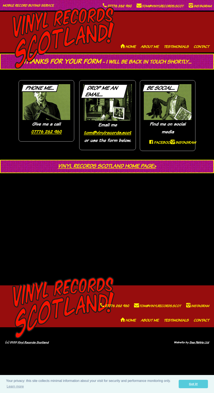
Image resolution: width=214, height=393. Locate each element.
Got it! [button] (193, 384)
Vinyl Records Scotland (33, 342)
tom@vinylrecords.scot (107, 132)
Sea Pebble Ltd (199, 342)
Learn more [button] (15, 386)
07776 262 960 (46, 131)
